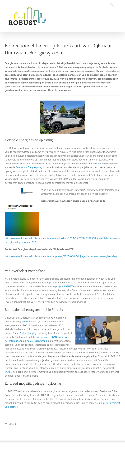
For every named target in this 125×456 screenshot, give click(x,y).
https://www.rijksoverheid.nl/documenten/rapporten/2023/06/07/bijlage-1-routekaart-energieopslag (61, 256)
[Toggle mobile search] (112, 5)
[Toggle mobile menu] (118, 5)
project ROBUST (64, 286)
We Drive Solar (30, 321)
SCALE (8, 371)
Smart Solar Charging (25, 333)
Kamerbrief (95, 163)
